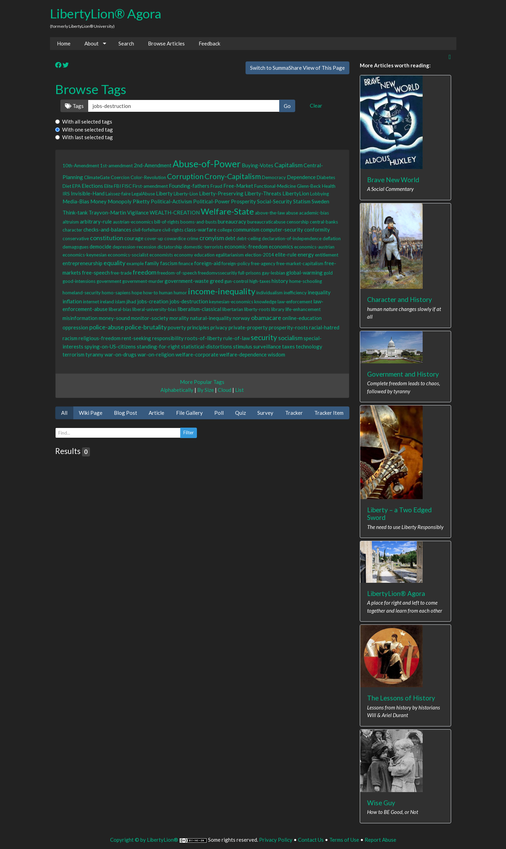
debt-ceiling (249, 238)
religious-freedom (99, 338)
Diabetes (326, 177)
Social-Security (274, 201)
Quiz (240, 413)
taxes (288, 346)
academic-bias (314, 213)
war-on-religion (156, 354)
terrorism (73, 354)
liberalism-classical (199, 309)
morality (179, 318)
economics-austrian (314, 247)
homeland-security (82, 292)
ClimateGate (97, 177)
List (239, 390)
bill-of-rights (166, 222)
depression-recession (134, 247)
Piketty (141, 201)
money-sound (114, 318)
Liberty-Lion (186, 193)
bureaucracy (232, 221)
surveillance (267, 346)
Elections (92, 186)
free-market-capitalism (299, 263)
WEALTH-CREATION (175, 212)
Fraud (216, 186)
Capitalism (288, 165)
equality (114, 263)
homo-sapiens (116, 292)
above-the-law (270, 213)
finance (186, 263)
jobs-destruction (188, 301)
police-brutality (146, 327)
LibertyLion (295, 193)
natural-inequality (211, 318)
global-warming (304, 272)
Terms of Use (344, 840)
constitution (106, 238)
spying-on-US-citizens (110, 346)
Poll (219, 413)
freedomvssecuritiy (217, 273)
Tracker (294, 413)
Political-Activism (171, 201)
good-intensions (79, 281)
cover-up (153, 238)
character (72, 230)
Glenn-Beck (309, 186)
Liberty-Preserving (221, 193)
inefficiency (295, 292)
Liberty (164, 193)
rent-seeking (136, 338)
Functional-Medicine (275, 186)
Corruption (185, 176)
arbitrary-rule (96, 221)
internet (91, 301)
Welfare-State (227, 211)
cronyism (211, 238)
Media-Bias (76, 201)
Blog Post (125, 413)
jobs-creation (152, 301)
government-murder (143, 281)
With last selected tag (87, 137)
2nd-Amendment (153, 165)
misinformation (80, 318)
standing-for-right (158, 346)
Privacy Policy (275, 840)
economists (161, 255)
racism (70, 338)
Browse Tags (90, 89)
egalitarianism (230, 255)
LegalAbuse (143, 193)
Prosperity (243, 201)
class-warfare (200, 229)
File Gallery (189, 413)
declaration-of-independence (292, 238)
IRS (66, 193)
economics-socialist (128, 255)
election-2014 (259, 255)
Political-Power (211, 201)
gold (328, 273)
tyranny (94, 354)
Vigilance (138, 212)
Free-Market (238, 186)
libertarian (232, 309)
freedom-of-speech (177, 273)
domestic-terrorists (203, 247)
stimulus (242, 346)
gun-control (236, 281)
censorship (298, 222)
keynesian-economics (231, 301)
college (224, 230)
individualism (269, 292)
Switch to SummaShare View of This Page (297, 68)
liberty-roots (257, 309)
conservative (76, 238)
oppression (75, 327)
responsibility (168, 338)
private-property (248, 327)
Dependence (301, 177)
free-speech (96, 272)
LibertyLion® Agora (105, 13)
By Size (205, 390)
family (152, 263)
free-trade (121, 273)
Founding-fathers (189, 186)
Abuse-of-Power (207, 163)
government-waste (187, 281)
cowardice (175, 238)
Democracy (274, 177)
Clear (316, 105)
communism (246, 229)
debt (230, 238)
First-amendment (150, 186)
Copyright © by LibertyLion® (144, 840)
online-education (302, 318)
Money (98, 201)
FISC (127, 186)
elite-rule (286, 254)
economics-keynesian (85, 255)
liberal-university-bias (154, 309)
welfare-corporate (196, 354)
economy (183, 255)
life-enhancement (303, 309)
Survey (265, 413)
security (264, 337)
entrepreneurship (82, 263)
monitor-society (149, 318)
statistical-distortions (206, 346)
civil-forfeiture (146, 230)
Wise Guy (381, 803)
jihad (131, 301)
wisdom (276, 354)
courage (133, 238)
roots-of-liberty (203, 338)
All (64, 413)
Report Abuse (380, 840)
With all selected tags (87, 121)
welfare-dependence (243, 354)
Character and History (399, 299)
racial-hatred (324, 327)
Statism (301, 201)
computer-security (281, 229)
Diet (67, 186)
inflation (72, 301)
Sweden (320, 201)
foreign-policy (236, 263)
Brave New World (393, 180)
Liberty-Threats (262, 193)
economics (281, 246)
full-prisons (249, 273)
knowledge (265, 301)
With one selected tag (87, 129)
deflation (332, 238)
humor (180, 292)
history (280, 281)
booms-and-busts (198, 222)
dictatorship (169, 247)
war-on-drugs (120, 354)
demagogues (76, 247)
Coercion (120, 177)
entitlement (326, 255)
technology (309, 346)
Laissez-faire (118, 193)
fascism (168, 263)
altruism (71, 222)
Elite (108, 186)
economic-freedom (246, 246)
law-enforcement (294, 301)
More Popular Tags (202, 382)
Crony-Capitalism (233, 176)
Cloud (224, 390)
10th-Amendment (81, 165)
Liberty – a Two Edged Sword (399, 514)
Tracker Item (328, 413)
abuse (292, 213)
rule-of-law (236, 338)
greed (216, 281)
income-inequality (221, 291)
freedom (144, 272)
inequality (319, 292)
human (166, 292)
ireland (107, 301)
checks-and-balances (107, 229)
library (277, 309)
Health (328, 186)
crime (192, 238)
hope (137, 292)
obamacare (266, 317)
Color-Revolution (148, 177)
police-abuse (106, 327)
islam (120, 301)
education (204, 255)
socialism (290, 338)
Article (156, 413)
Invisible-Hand (88, 193)
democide (100, 246)
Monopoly (120, 201)
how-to (150, 292)
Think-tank (75, 212)
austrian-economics (133, 222)
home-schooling (305, 281)
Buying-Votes (257, 165)
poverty (177, 327)
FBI (117, 186)
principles (198, 327)
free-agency (263, 263)
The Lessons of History (401, 698)
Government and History (403, 374)
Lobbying (319, 193)
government (109, 281)
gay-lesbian (273, 273)
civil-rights (172, 230)
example (135, 263)
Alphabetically (176, 390)
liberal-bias (120, 309)
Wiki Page (90, 413)
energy (306, 254)
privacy (218, 327)
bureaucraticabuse (266, 222)
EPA (76, 186)
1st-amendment (116, 165)
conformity (317, 229)
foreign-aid (207, 263)
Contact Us (311, 840)
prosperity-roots (288, 327)
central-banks (324, 222)
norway (241, 318)
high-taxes (260, 281)
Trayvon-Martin (107, 212)
